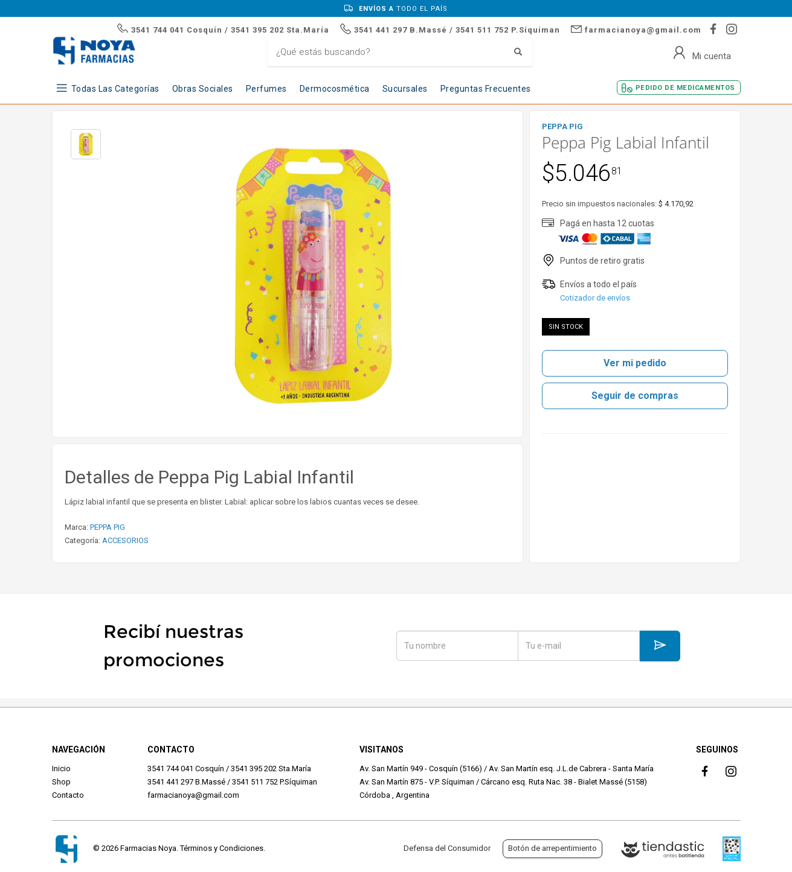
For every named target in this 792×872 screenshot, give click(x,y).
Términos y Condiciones (221, 848)
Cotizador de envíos (595, 297)
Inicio (61, 768)
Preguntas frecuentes (485, 89)
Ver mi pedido (635, 363)
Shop (61, 781)
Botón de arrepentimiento (552, 848)
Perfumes (266, 89)
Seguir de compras (634, 395)
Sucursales (405, 89)
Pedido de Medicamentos (685, 88)
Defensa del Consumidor (447, 848)
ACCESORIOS (125, 540)
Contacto (68, 795)
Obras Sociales (202, 89)
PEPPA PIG (107, 527)
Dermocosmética (335, 89)
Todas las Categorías (115, 89)
